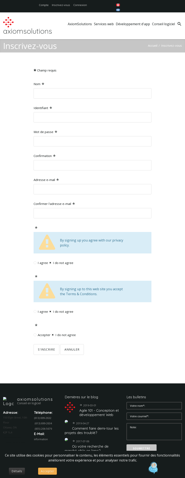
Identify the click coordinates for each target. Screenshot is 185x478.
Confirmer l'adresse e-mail (54, 204)
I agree (43, 263)
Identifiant (43, 108)
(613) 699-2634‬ (43, 423)
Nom (39, 84)
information (41, 439)
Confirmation (45, 156)
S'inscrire (46, 349)
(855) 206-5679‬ (43, 428)
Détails (17, 471)
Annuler (72, 349)
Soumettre (141, 448)
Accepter (44, 335)
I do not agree (63, 263)
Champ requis (45, 70)
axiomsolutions (35, 399)
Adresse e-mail (46, 180)
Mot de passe (45, 132)
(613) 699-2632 (42, 418)
